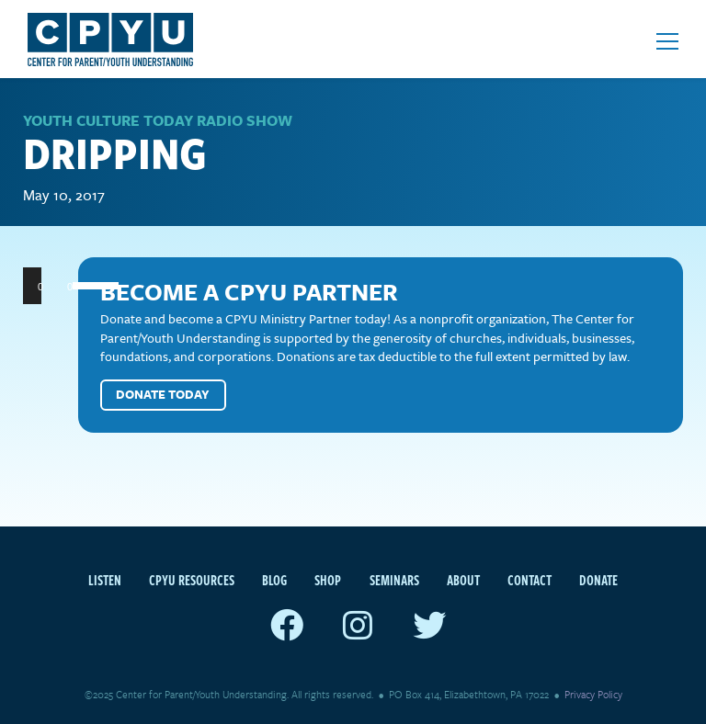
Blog (274, 580)
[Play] (47, 286)
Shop (327, 580)
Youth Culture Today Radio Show (157, 120)
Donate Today (163, 394)
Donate (598, 580)
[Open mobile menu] (667, 41)
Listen (104, 580)
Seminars (394, 580)
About (463, 580)
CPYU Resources (191, 580)
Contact (529, 580)
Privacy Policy (593, 694)
